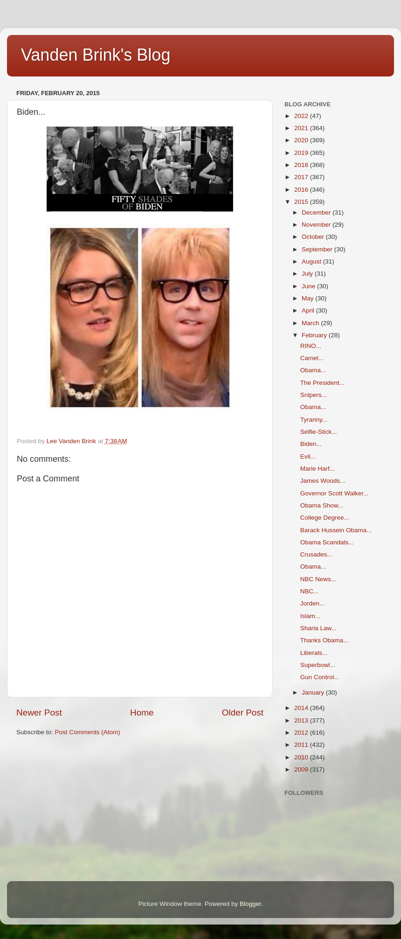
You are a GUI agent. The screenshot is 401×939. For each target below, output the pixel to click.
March (311, 323)
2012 (302, 732)
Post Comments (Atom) (87, 732)
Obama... (313, 370)
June (309, 286)
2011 (302, 744)
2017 (302, 177)
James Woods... (323, 480)
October (314, 236)
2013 (302, 720)
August (312, 261)
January (314, 692)
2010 (302, 757)
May (308, 298)
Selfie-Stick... (318, 431)
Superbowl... (317, 664)
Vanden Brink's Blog (95, 54)
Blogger (250, 903)
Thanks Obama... (324, 640)
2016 (302, 189)
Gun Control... (319, 677)
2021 (302, 128)
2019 (302, 152)
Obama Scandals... (327, 542)
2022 (302, 115)
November (317, 224)
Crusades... (316, 554)
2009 (302, 769)
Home (141, 712)
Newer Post (39, 712)
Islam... (310, 615)
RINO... (310, 345)
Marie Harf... (317, 468)
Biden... (311, 443)
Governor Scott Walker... (334, 493)
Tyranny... (313, 419)
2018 (302, 164)
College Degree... (324, 517)
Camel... (312, 358)
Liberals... (314, 652)
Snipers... (313, 394)
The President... (322, 382)
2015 (302, 201)
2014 (302, 707)
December (317, 212)
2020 (302, 140)
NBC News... (318, 579)
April (309, 310)
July (308, 273)
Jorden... (312, 603)
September (318, 249)
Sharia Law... (318, 628)
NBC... (309, 591)
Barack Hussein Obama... (336, 530)
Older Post (242, 712)
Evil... (308, 456)
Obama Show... (321, 505)
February (315, 335)
